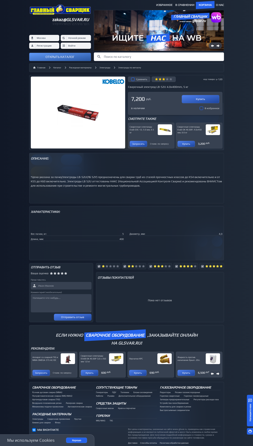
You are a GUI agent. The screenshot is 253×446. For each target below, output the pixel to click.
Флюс (58, 422)
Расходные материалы (80, 67)
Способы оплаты (148, 443)
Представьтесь (38, 280)
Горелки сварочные (170, 396)
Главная (39, 67)
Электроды (104, 67)
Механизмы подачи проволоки (47, 406)
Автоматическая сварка (80, 406)
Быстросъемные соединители (175, 410)
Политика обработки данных (174, 443)
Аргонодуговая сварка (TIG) (46, 399)
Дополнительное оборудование (135, 396)
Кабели (99, 396)
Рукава (110, 396)
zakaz (70, 19)
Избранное (164, 5)
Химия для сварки (41, 422)
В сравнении (184, 5)
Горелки (103, 416)
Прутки (77, 419)
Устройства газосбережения (174, 403)
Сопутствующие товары (116, 387)
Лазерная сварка (74, 403)
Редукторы (165, 392)
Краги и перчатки (126, 408)
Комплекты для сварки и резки (175, 406)
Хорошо (76, 440)
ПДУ (114, 392)
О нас (220, 5)
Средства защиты (111, 403)
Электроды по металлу (129, 67)
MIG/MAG (100, 420)
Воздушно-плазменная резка (46, 403)
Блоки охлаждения (142, 392)
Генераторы (102, 392)
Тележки (125, 392)
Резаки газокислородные (187, 392)
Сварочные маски (105, 408)
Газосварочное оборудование (185, 387)
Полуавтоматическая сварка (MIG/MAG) (52, 396)
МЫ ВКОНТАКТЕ (48, 430)
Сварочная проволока (58, 419)
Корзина (205, 5)
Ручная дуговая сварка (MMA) (47, 392)
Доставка (132, 443)
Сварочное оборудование (54, 387)
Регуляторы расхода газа (206, 399)
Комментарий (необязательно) (46, 292)
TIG (111, 420)
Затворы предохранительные (174, 399)
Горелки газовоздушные (196, 396)
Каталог (57, 67)
